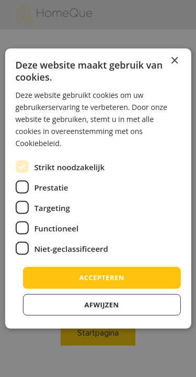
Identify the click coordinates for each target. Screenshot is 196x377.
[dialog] (98, 188)
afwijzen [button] (102, 304)
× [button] (174, 61)
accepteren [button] (101, 277)
